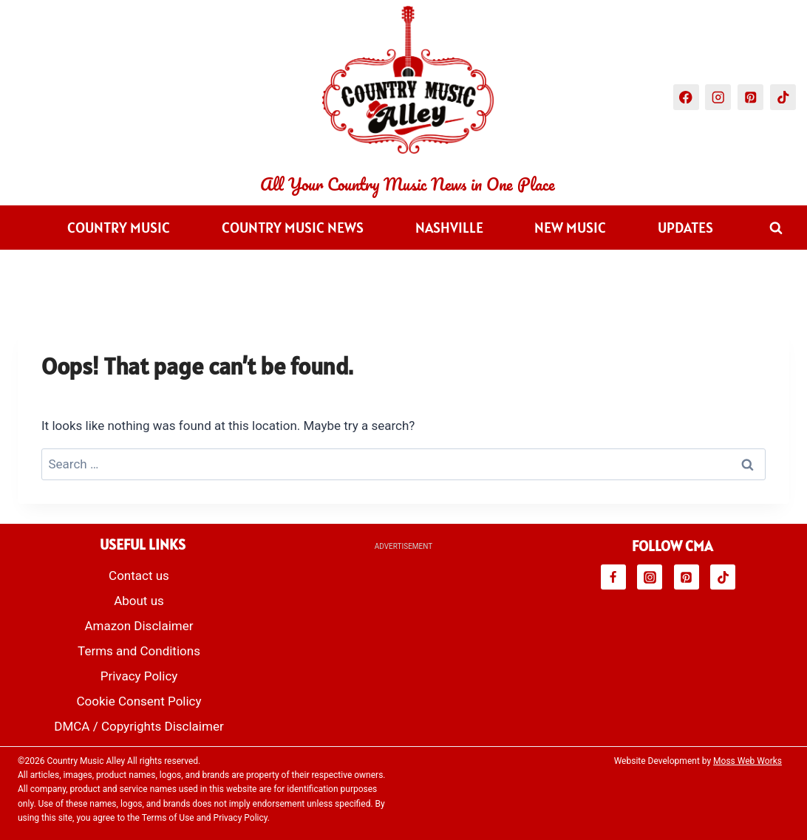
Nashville (449, 227)
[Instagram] (718, 97)
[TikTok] (783, 97)
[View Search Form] (776, 227)
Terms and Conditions (139, 650)
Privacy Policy (139, 676)
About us (139, 600)
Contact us (139, 575)
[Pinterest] (750, 97)
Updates (685, 227)
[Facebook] (686, 97)
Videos (328, 271)
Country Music (118, 227)
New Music (570, 227)
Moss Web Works (747, 761)
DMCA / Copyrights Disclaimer (138, 726)
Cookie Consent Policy (138, 701)
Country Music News (293, 227)
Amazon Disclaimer (138, 625)
